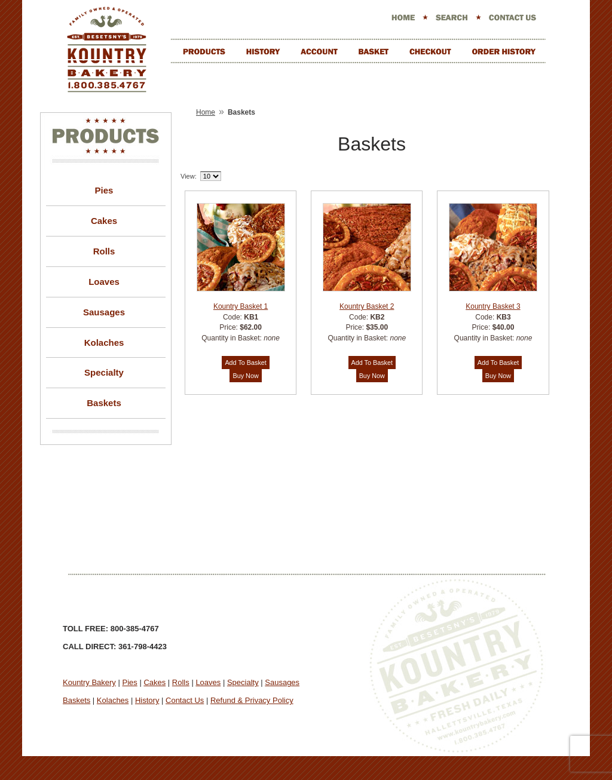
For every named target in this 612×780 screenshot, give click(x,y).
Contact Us (185, 700)
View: (188, 176)
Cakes (104, 221)
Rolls (104, 251)
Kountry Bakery (89, 682)
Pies (104, 190)
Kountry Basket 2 (366, 306)
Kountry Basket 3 (493, 306)
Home (205, 112)
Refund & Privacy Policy (251, 700)
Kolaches (104, 342)
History (147, 700)
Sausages (104, 312)
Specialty (104, 372)
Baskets (104, 403)
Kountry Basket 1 (240, 306)
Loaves (104, 282)
